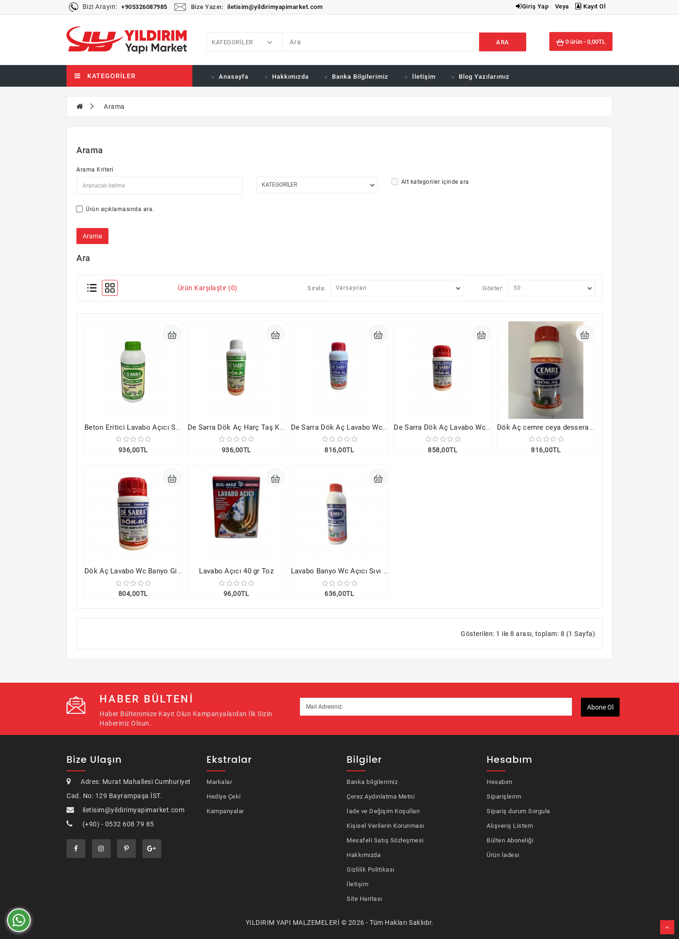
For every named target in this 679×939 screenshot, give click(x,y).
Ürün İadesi (503, 854)
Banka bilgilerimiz (372, 781)
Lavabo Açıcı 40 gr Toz (236, 571)
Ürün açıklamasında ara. (115, 208)
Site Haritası (364, 898)
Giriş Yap (532, 6)
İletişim (424, 76)
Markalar (219, 781)
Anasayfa (233, 76)
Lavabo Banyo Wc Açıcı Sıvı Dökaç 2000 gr (361, 571)
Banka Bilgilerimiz (360, 76)
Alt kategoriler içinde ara (430, 181)
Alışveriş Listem (510, 825)
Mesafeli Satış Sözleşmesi (385, 840)
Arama (114, 106)
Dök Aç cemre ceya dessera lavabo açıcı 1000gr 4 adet (587, 427)
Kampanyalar (225, 811)
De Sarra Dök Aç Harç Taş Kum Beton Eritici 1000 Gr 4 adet (284, 427)
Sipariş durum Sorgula (518, 811)
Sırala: (316, 288)
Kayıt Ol (590, 6)
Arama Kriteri (95, 169)
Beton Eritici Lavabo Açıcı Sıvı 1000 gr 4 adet (158, 427)
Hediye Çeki (224, 796)
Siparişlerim (504, 796)
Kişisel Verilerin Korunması (385, 825)
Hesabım (500, 781)
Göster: (493, 288)
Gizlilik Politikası (371, 869)
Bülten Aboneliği (510, 840)
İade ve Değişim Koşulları (383, 811)
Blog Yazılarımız (484, 76)
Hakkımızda (290, 76)
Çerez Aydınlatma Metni (380, 796)
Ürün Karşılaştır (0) (208, 288)
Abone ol (600, 707)
